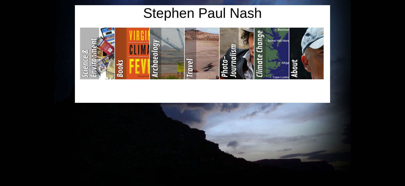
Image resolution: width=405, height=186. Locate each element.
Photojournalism (237, 53)
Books (132, 53)
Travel (202, 53)
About (306, 53)
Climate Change (271, 53)
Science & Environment (97, 53)
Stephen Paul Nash (202, 13)
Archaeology (167, 53)
